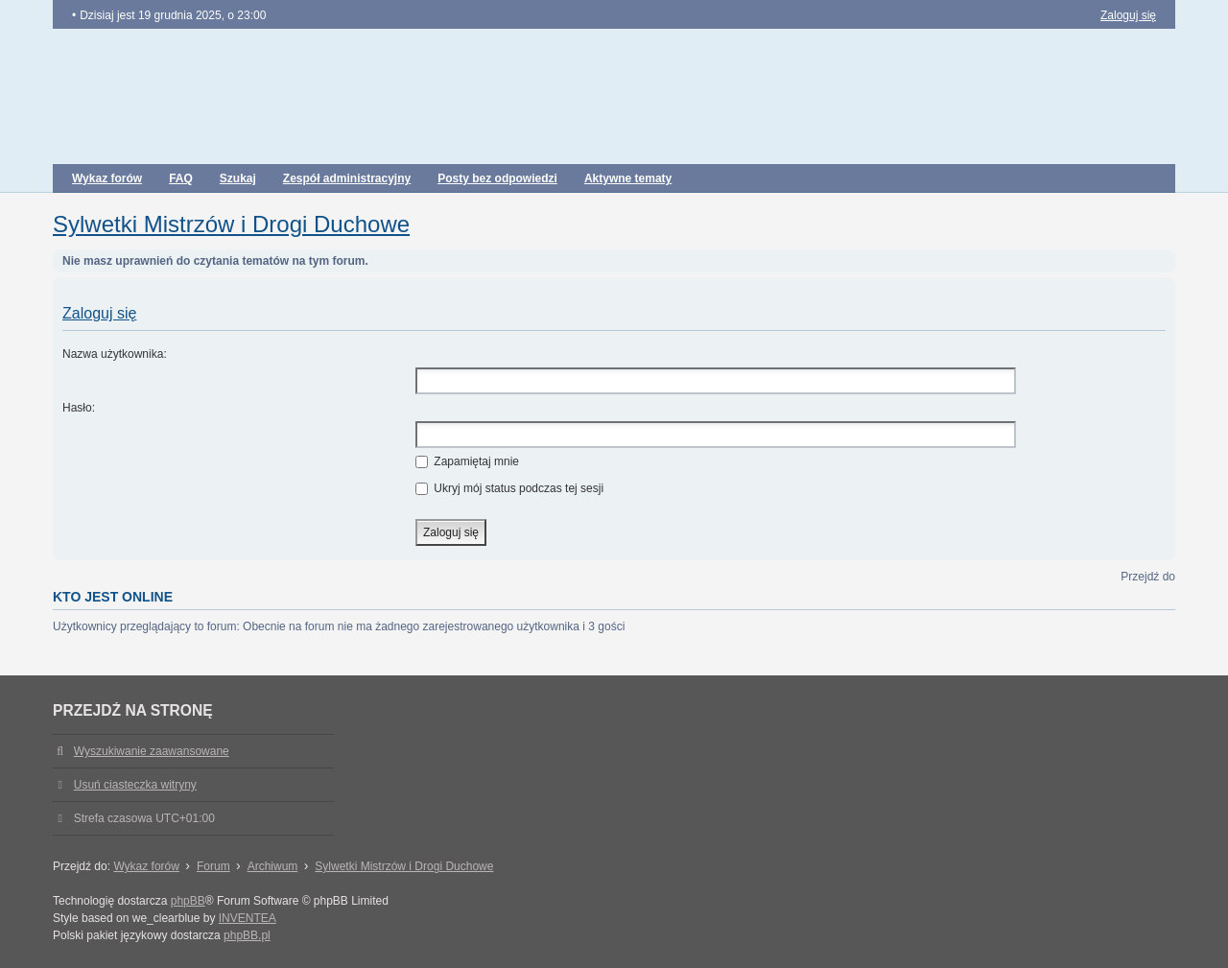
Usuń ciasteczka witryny (135, 784)
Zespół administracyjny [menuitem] (347, 178)
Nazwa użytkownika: (114, 354)
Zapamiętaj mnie (467, 461)
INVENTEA (247, 918)
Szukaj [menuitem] (238, 178)
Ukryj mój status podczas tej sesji (509, 488)
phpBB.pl (247, 935)
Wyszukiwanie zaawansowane (151, 751)
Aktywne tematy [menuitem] (628, 178)
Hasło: (78, 407)
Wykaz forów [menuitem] (107, 178)
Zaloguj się (99, 313)
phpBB (188, 901)
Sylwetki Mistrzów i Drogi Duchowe (231, 224)
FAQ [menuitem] (181, 178)
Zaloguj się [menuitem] (1128, 15)
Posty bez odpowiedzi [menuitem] (497, 178)
